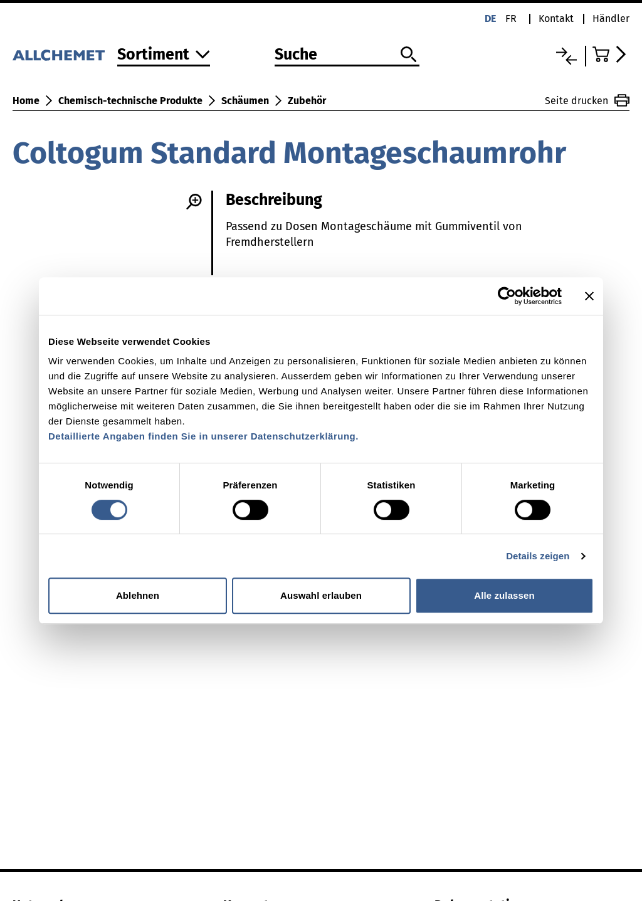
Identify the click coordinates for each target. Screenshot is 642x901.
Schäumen (245, 101)
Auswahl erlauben (321, 595)
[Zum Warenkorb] (610, 54)
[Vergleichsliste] (566, 56)
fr (511, 18)
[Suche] (347, 55)
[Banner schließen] (589, 296)
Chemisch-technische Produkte (130, 101)
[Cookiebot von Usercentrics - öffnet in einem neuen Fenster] (507, 296)
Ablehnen (137, 595)
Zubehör (307, 101)
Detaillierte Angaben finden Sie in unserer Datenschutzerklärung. (203, 436)
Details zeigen (537, 556)
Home (26, 101)
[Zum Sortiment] (163, 55)
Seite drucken (587, 100)
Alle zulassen (504, 595)
